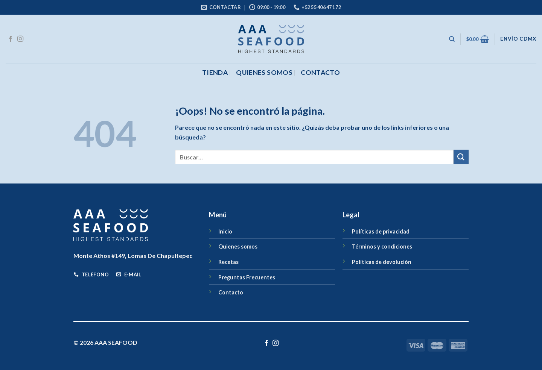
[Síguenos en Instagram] (20, 39)
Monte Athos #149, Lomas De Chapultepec (132, 255)
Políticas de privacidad (381, 231)
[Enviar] (461, 157)
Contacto (230, 292)
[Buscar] (452, 39)
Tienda (215, 72)
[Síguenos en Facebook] (11, 39)
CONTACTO (320, 72)
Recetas (228, 262)
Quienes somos (264, 72)
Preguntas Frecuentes (246, 277)
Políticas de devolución (381, 262)
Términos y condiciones (382, 246)
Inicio (225, 231)
